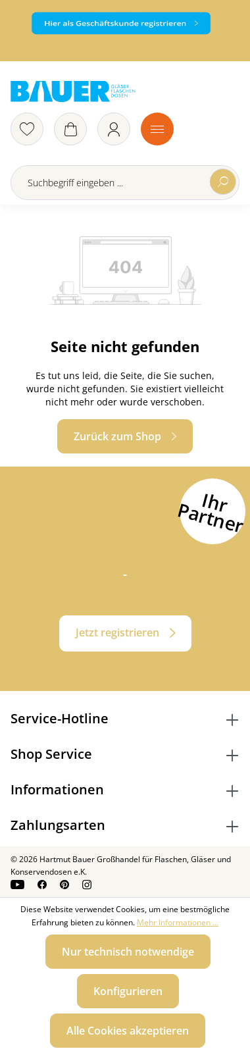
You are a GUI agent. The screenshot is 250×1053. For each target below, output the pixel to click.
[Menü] (157, 129)
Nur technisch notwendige (128, 951)
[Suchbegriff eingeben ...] (125, 182)
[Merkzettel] (27, 129)
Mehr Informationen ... (177, 922)
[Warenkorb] (70, 129)
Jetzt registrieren (117, 632)
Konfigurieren (127, 991)
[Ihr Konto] (113, 129)
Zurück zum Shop (117, 436)
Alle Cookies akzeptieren (127, 1030)
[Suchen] (223, 181)
